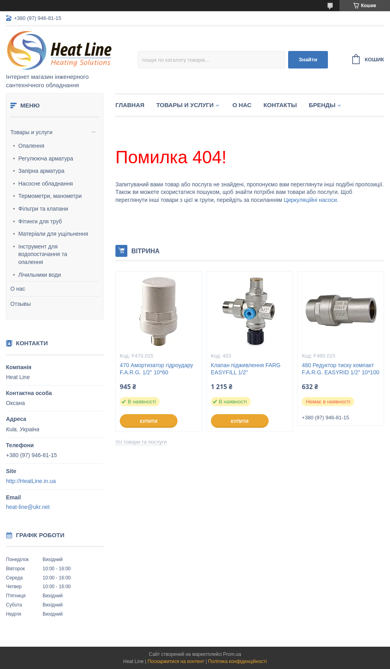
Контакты (280, 105)
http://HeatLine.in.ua (31, 481)
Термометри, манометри (50, 196)
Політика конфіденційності (237, 661)
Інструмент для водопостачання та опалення (42, 254)
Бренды (322, 105)
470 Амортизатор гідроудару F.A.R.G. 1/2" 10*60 (156, 369)
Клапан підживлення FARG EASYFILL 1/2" (246, 369)
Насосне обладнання (45, 183)
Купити (148, 421)
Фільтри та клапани (43, 208)
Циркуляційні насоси (310, 200)
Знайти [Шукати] (307, 60)
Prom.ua (232, 654)
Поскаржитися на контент (176, 661)
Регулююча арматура (45, 158)
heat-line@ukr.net (28, 507)
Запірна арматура (41, 171)
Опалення (31, 146)
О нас (17, 289)
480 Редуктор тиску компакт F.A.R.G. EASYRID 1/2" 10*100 (340, 369)
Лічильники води (39, 275)
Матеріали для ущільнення (53, 234)
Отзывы (20, 304)
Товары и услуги (31, 132)
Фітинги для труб (40, 221)
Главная (129, 105)
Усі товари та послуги (141, 442)
